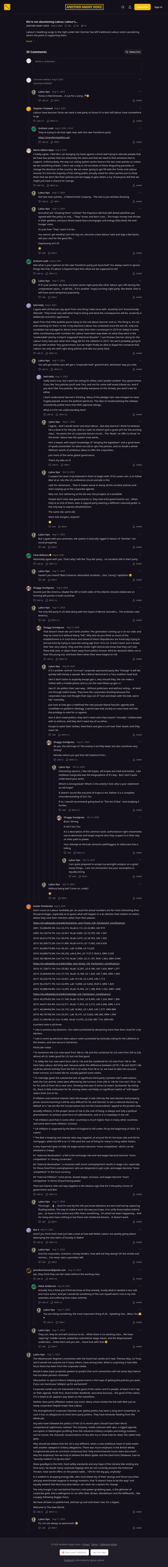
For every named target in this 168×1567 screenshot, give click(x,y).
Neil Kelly (38, 305)
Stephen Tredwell (43, 108)
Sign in (158, 7)
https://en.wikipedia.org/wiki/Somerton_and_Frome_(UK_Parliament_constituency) (79, 922)
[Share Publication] (130, 7)
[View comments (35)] (76, 26)
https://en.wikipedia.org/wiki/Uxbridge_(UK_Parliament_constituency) (72, 994)
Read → (30, 41)
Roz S (36, 1229)
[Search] (123, 7)
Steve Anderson (47, 1286)
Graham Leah (46, 128)
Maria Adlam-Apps (43, 149)
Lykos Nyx (44, 91)
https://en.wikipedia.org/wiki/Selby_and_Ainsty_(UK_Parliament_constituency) (76, 963)
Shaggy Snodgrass (43, 587)
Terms (94, 1544)
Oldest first (133, 51)
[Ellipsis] (140, 79)
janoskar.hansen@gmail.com (49, 1270)
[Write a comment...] (87, 66)
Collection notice (108, 1544)
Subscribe (142, 7)
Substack (69, 1560)
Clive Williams (41, 555)
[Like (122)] (68, 26)
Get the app (99, 1552)
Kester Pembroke (43, 906)
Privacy (86, 1544)
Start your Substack (74, 1552)
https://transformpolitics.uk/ (54, 137)
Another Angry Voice (37, 25)
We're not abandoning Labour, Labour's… (52, 21)
